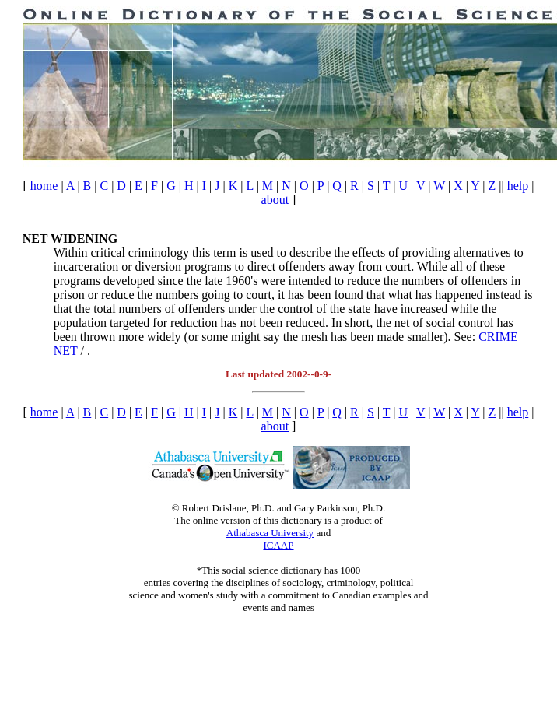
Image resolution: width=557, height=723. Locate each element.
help (518, 185)
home (44, 185)
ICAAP (278, 545)
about (275, 199)
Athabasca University (270, 533)
